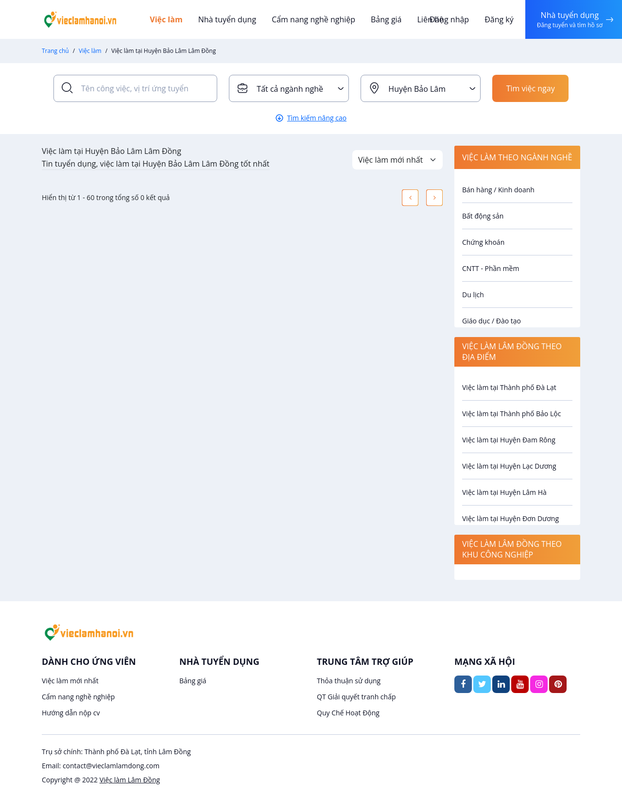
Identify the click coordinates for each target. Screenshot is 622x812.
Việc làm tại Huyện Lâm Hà (504, 492)
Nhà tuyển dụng (227, 19)
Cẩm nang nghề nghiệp (313, 19)
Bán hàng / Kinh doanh (498, 189)
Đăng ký (499, 19)
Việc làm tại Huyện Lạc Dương (509, 466)
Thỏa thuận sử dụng (348, 680)
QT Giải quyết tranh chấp (356, 696)
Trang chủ (55, 51)
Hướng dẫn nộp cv (71, 712)
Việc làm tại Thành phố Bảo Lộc (511, 413)
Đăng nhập (449, 19)
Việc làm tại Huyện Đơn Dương (510, 518)
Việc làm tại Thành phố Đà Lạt (509, 387)
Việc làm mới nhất (70, 680)
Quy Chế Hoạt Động (348, 712)
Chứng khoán (483, 242)
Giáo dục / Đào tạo (491, 320)
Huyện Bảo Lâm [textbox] (417, 89)
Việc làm (166, 19)
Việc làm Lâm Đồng (130, 779)
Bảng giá (386, 19)
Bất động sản (482, 215)
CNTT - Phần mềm (490, 268)
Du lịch (473, 294)
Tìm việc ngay (530, 88)
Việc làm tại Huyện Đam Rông (508, 439)
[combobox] (289, 88)
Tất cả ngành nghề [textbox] (290, 89)
